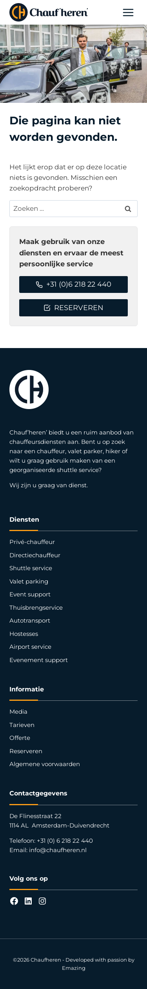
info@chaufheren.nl (58, 850)
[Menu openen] (128, 12)
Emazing (73, 968)
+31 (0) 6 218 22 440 (65, 840)
